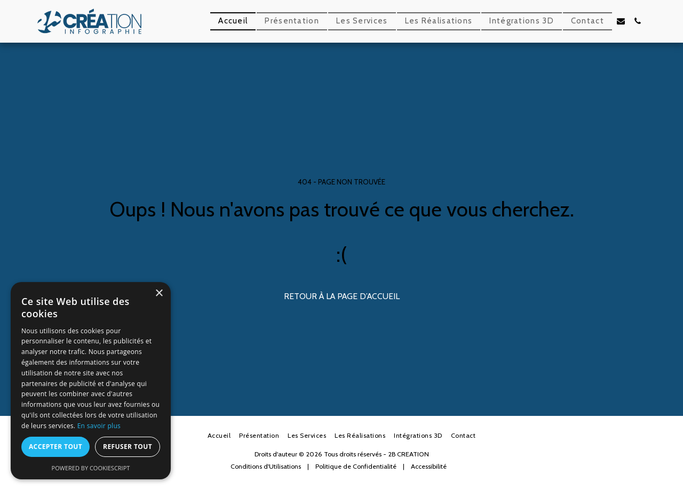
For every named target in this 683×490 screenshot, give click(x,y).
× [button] (159, 294)
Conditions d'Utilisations (266, 466)
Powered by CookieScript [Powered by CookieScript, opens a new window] (91, 468)
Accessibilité (429, 466)
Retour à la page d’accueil (342, 296)
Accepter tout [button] (55, 446)
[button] (621, 21)
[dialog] (91, 380)
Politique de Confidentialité (355, 466)
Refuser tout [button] (127, 446)
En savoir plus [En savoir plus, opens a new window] (99, 425)
